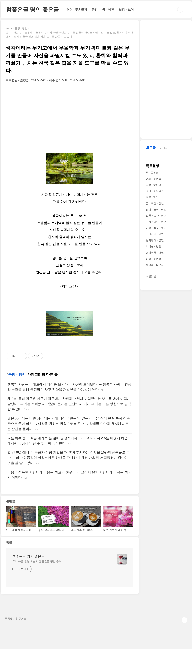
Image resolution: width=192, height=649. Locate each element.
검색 (180, 9)
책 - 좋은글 (152, 172)
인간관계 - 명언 (155, 234)
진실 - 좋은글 (153, 258)
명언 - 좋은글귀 (76, 9)
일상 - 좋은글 (153, 184)
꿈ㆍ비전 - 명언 (155, 203)
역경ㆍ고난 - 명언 (156, 221)
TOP (184, 620)
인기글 (164, 147)
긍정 (95, 9)
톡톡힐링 (152, 166)
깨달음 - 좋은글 (155, 264)
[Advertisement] (70, 118)
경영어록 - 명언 (155, 252)
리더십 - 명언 (153, 246)
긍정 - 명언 (17, 375)
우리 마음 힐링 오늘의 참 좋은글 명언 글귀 (36, 561)
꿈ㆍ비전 (108, 9)
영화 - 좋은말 (153, 178)
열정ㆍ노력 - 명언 (156, 209)
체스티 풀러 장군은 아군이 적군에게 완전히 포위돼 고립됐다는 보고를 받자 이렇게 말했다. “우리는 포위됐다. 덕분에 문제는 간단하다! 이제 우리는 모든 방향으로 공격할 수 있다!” (69, 404)
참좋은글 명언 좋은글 (32, 10)
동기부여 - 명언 (155, 240)
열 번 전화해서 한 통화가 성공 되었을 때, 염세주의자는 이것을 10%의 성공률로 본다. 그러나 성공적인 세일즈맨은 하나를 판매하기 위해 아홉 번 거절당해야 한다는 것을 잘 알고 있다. (68, 458)
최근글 (151, 148)
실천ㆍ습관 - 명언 (156, 215)
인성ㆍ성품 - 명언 (156, 227)
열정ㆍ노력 (126, 9)
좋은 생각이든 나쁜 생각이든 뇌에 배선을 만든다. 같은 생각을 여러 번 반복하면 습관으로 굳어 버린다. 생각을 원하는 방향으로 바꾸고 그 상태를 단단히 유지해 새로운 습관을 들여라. (68, 423)
